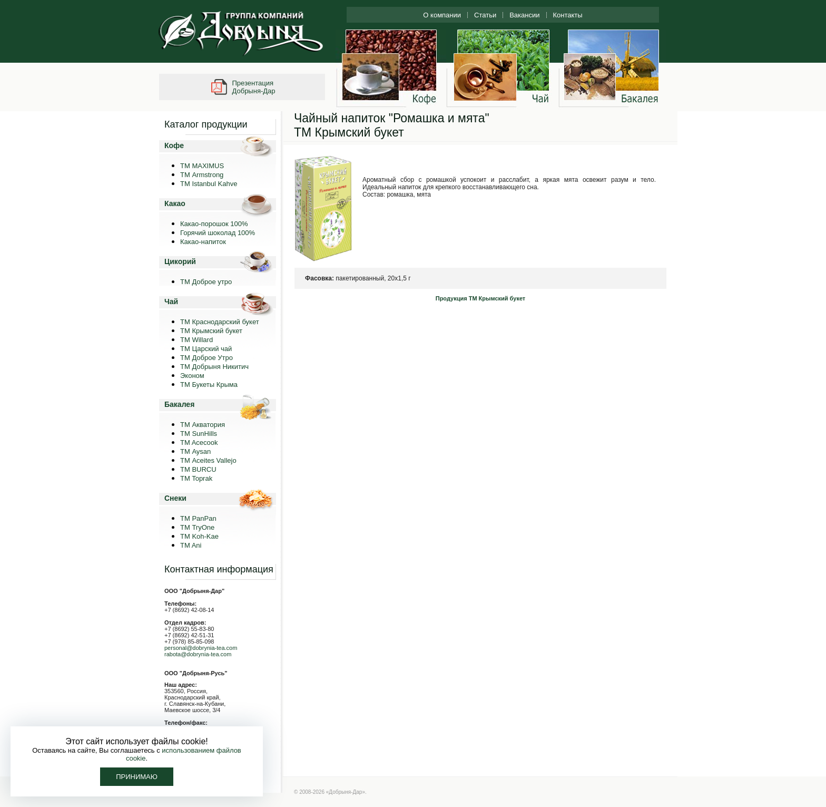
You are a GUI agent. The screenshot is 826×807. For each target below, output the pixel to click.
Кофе (174, 145)
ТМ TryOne (197, 527)
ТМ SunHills (198, 433)
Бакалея (179, 404)
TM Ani (190, 545)
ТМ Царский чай (206, 349)
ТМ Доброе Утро (206, 358)
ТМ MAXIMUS (202, 166)
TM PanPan (198, 518)
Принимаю (137, 777)
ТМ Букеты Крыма (209, 384)
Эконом (192, 376)
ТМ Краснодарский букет (219, 322)
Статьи (485, 15)
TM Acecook (199, 442)
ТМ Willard (196, 340)
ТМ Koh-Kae (199, 536)
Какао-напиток (203, 242)
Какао (174, 203)
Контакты (568, 15)
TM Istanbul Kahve (208, 184)
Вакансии (524, 15)
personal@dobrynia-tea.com (200, 648)
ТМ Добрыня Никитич (214, 367)
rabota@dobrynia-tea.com (197, 654)
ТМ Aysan (195, 451)
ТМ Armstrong (201, 175)
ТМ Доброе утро (206, 282)
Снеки (175, 498)
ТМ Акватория (202, 425)
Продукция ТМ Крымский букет (481, 298)
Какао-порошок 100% (214, 224)
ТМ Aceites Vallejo (208, 460)
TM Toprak (196, 478)
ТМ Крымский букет (211, 331)
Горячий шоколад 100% (217, 233)
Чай (171, 301)
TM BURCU (198, 469)
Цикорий (180, 261)
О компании (442, 15)
